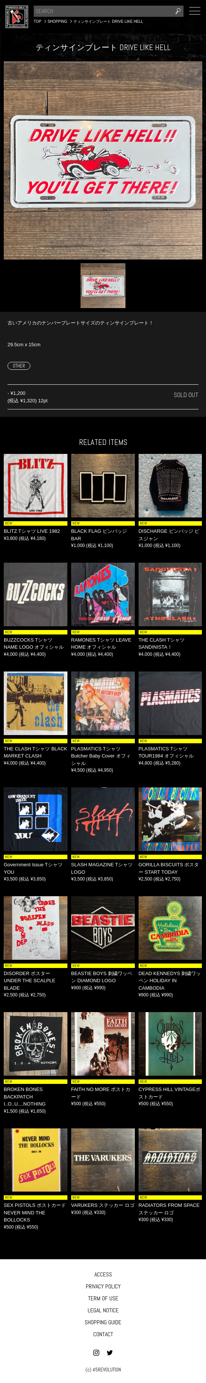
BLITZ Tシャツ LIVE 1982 (32, 531)
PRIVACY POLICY (103, 1286)
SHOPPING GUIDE (103, 1322)
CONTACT (103, 1334)
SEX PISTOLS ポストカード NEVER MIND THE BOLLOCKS (35, 1212)
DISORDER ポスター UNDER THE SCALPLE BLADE (29, 981)
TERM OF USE (103, 1298)
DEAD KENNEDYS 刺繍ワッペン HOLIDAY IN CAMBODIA (170, 981)
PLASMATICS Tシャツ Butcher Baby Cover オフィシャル (101, 756)
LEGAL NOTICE (103, 1310)
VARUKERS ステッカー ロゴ (102, 1205)
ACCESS (103, 1274)
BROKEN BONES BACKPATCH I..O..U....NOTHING (25, 1097)
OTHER (19, 366)
